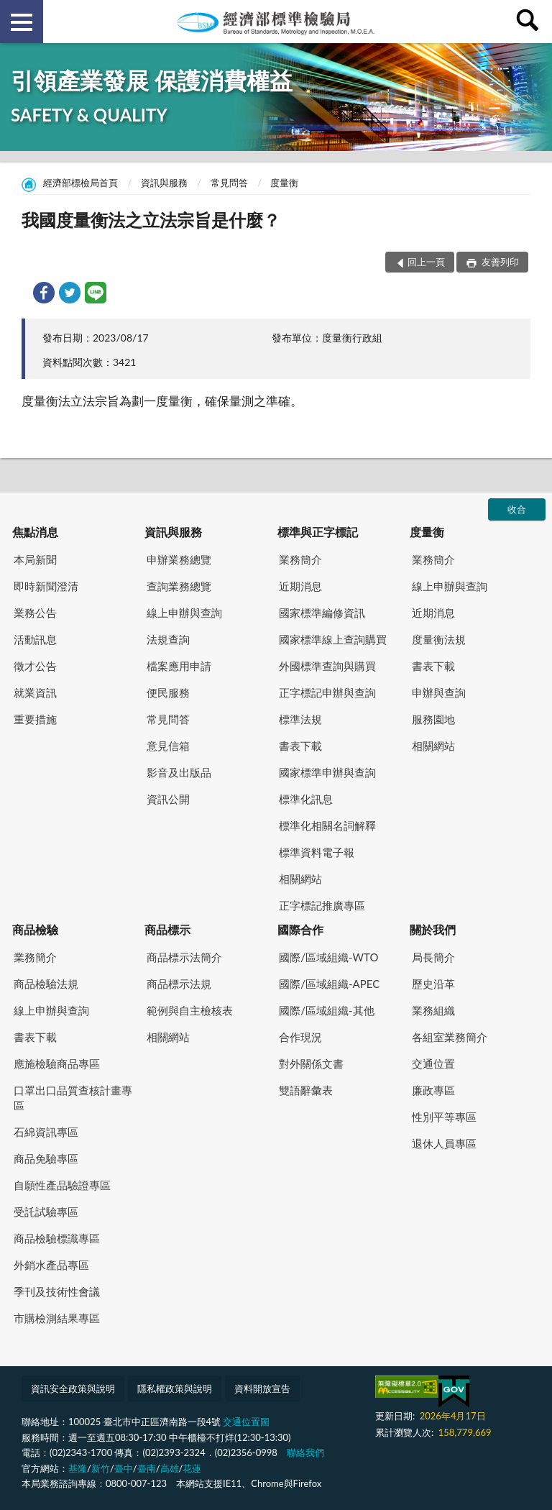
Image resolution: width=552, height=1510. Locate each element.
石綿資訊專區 (46, 1131)
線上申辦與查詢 (184, 612)
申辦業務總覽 (179, 559)
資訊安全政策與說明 (73, 1388)
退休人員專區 (444, 1143)
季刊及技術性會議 (57, 1291)
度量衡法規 (439, 639)
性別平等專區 (444, 1116)
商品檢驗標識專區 (57, 1238)
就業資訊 (35, 692)
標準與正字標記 (317, 532)
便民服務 (168, 692)
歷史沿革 (433, 983)
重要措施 (35, 719)
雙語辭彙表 (306, 1090)
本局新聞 (35, 559)
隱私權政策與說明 (174, 1388)
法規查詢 (168, 639)
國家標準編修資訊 (322, 612)
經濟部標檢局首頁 (80, 182)
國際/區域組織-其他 (326, 1010)
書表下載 (300, 745)
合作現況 (300, 1036)
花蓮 (192, 1468)
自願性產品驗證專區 (62, 1185)
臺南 (146, 1468)
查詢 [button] (530, 21)
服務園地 (433, 719)
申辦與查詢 (439, 692)
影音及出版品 (179, 772)
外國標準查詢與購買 (327, 665)
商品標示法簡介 (184, 957)
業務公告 (35, 612)
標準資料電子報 (316, 852)
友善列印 (499, 261)
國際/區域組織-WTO (328, 957)
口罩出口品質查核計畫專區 (73, 1098)
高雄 (169, 1468)
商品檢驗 (35, 929)
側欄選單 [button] (21, 22)
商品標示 (167, 929)
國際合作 (300, 929)
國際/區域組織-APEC (329, 983)
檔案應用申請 (179, 665)
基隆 (77, 1468)
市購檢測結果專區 (57, 1318)
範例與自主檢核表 (190, 1010)
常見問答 (229, 182)
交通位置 (433, 1063)
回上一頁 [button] (426, 261)
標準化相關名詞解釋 (327, 825)
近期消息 (300, 586)
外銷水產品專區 (51, 1264)
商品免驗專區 (46, 1158)
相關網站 (300, 878)
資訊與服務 (164, 182)
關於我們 (433, 929)
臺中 (123, 1468)
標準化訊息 (306, 798)
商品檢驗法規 (46, 983)
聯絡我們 (305, 1452)
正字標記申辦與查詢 (327, 692)
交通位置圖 (246, 1421)
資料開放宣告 (262, 1388)
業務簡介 (300, 559)
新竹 (100, 1468)
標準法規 (300, 719)
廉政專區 (433, 1090)
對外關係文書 (311, 1063)
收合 (516, 509)
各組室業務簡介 (449, 1036)
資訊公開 (168, 798)
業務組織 (433, 1010)
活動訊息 (35, 639)
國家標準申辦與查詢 (327, 772)
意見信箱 (168, 745)
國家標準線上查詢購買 (333, 639)
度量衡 (284, 182)
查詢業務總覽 (179, 586)
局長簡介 (433, 957)
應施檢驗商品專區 (57, 1063)
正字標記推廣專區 (322, 905)
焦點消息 (35, 532)
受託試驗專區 (46, 1211)
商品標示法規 (179, 983)
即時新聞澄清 (46, 586)
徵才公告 (35, 665)
